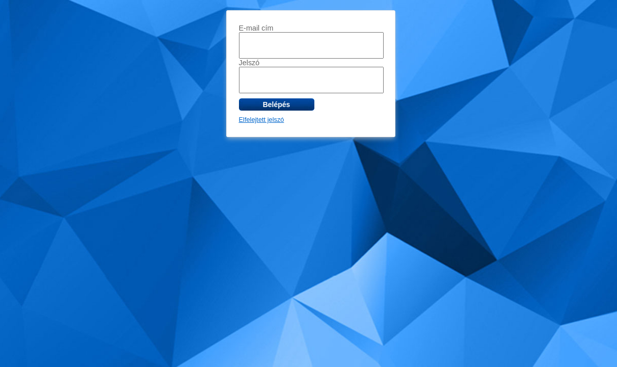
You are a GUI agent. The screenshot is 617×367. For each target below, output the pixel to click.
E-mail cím (256, 28)
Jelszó (249, 63)
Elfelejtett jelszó (261, 119)
